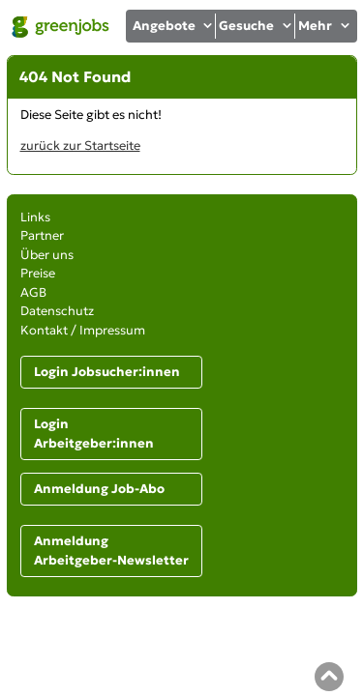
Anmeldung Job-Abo (99, 488)
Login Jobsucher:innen (107, 371)
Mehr (324, 25)
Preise (37, 273)
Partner (42, 235)
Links (35, 217)
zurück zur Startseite (80, 145)
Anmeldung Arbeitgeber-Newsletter (111, 550)
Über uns (47, 254)
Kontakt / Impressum (82, 330)
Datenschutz (57, 311)
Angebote (174, 25)
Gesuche (256, 25)
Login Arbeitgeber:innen (94, 433)
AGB (33, 292)
